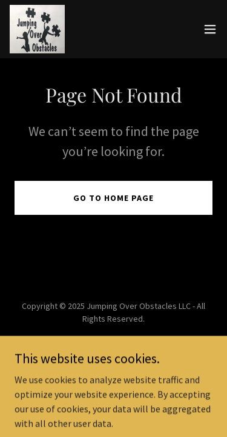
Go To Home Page (113, 197)
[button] (210, 29)
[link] (37, 29)
